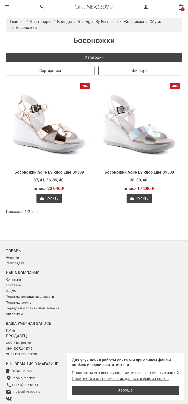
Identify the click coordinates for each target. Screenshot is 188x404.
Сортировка (50, 70)
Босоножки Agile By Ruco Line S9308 (139, 172)
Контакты (13, 279)
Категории (94, 57)
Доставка (13, 285)
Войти (10, 330)
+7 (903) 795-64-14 (25, 385)
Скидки (11, 291)
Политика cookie (18, 302)
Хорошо (125, 390)
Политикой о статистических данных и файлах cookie (120, 378)
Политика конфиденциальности (30, 296)
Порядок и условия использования (32, 308)
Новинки (12, 257)
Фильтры (140, 70)
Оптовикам (14, 314)
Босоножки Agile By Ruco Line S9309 (49, 172)
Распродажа (15, 263)
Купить (49, 198)
